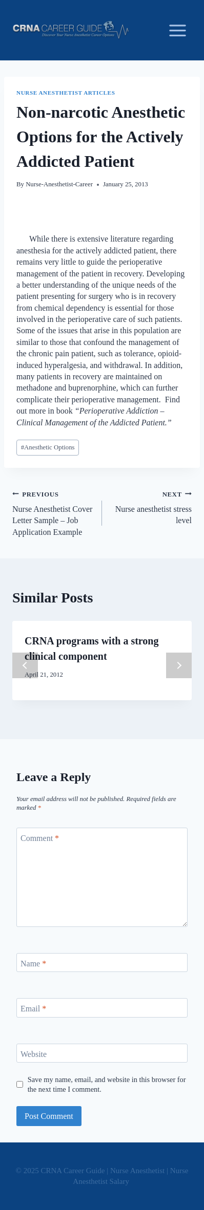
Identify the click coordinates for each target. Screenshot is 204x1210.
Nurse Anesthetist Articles (65, 93)
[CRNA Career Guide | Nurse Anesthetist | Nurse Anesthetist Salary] (71, 30)
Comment (40, 837)
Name (33, 963)
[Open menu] (177, 30)
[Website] (102, 1053)
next (179, 665)
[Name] (102, 962)
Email (33, 1008)
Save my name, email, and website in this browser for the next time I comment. (107, 1084)
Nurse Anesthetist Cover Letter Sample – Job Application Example (53, 512)
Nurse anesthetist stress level (151, 506)
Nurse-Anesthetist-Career (59, 184)
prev (25, 665)
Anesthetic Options (48, 447)
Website (34, 1053)
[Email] (102, 1007)
